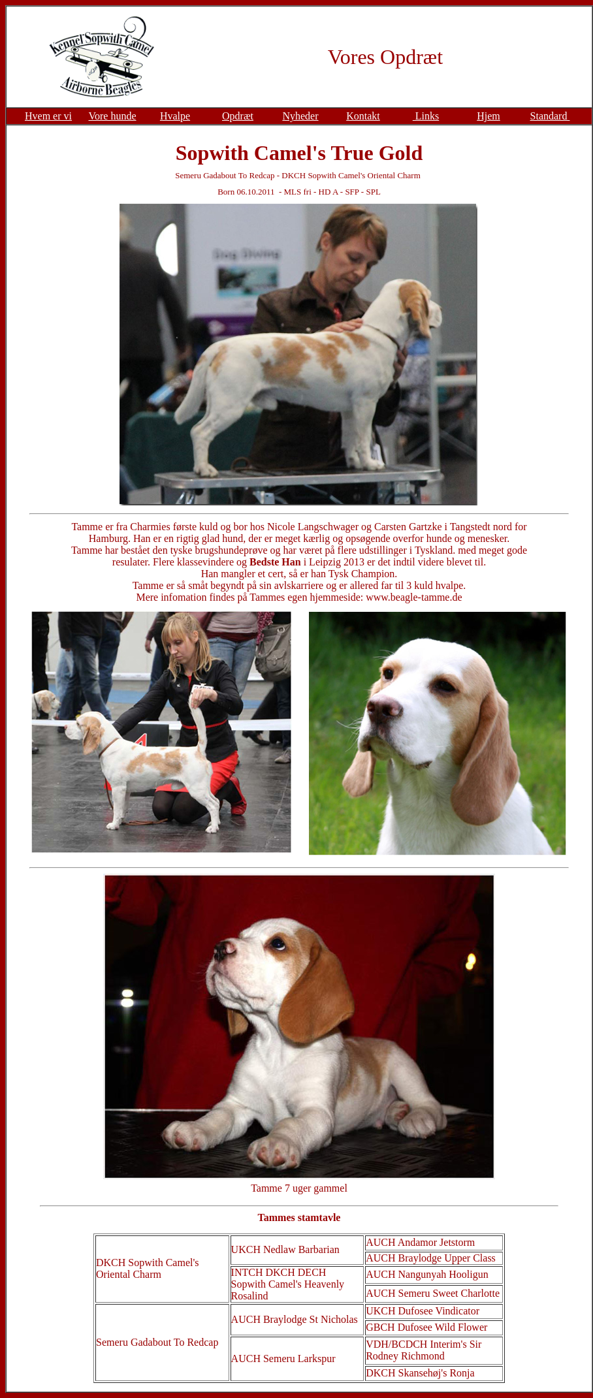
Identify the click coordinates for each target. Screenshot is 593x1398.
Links (426, 115)
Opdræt (237, 115)
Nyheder (300, 115)
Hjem (488, 115)
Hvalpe (175, 115)
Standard (550, 115)
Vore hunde (112, 115)
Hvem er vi (48, 115)
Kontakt (363, 115)
